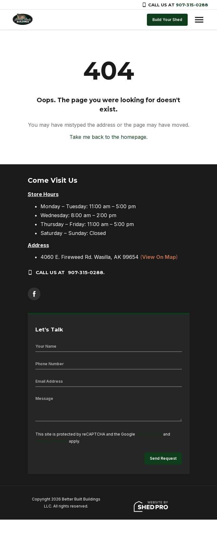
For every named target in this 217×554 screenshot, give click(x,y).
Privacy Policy (149, 434)
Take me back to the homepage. (108, 137)
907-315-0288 (192, 4)
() (159, 257)
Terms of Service (51, 441)
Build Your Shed (167, 19)
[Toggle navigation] (199, 20)
